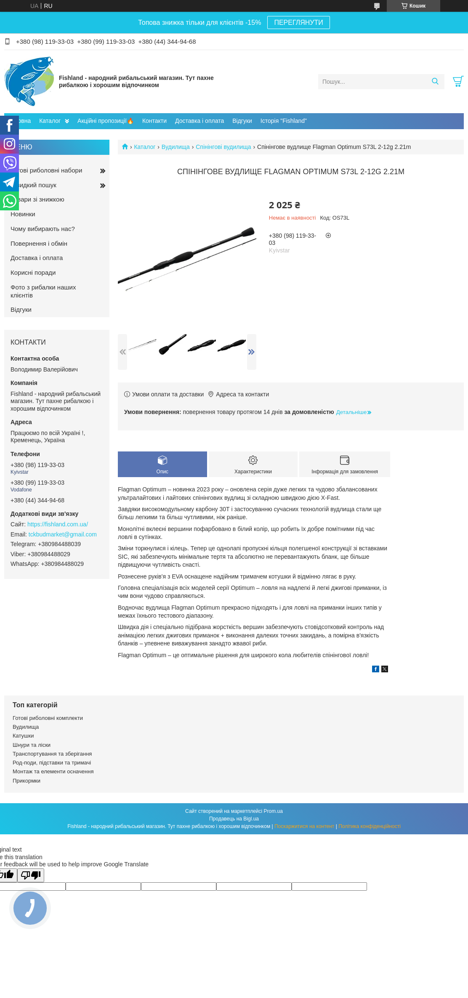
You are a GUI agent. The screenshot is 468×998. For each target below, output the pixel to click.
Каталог (50, 120)
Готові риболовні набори (46, 170)
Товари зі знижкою (37, 199)
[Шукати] (434, 81)
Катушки (23, 736)
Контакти (154, 120)
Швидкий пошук (33, 184)
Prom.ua (273, 811)
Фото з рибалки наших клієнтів (43, 291)
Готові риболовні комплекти (48, 718)
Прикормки (26, 781)
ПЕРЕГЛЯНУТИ (298, 22)
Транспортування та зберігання (52, 754)
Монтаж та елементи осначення (53, 771)
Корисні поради (33, 272)
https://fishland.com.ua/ (57, 524)
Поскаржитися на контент (304, 826)
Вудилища (176, 146)
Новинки (23, 214)
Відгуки (242, 120)
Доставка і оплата (199, 120)
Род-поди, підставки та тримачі (52, 762)
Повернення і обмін (39, 243)
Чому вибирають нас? (43, 228)
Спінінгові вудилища (223, 146)
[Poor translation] (30, 875)
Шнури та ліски (32, 745)
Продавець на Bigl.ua (234, 819)
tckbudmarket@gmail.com (63, 534)
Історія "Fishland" (284, 120)
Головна (19, 120)
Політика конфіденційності (369, 826)
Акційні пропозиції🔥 (105, 120)
